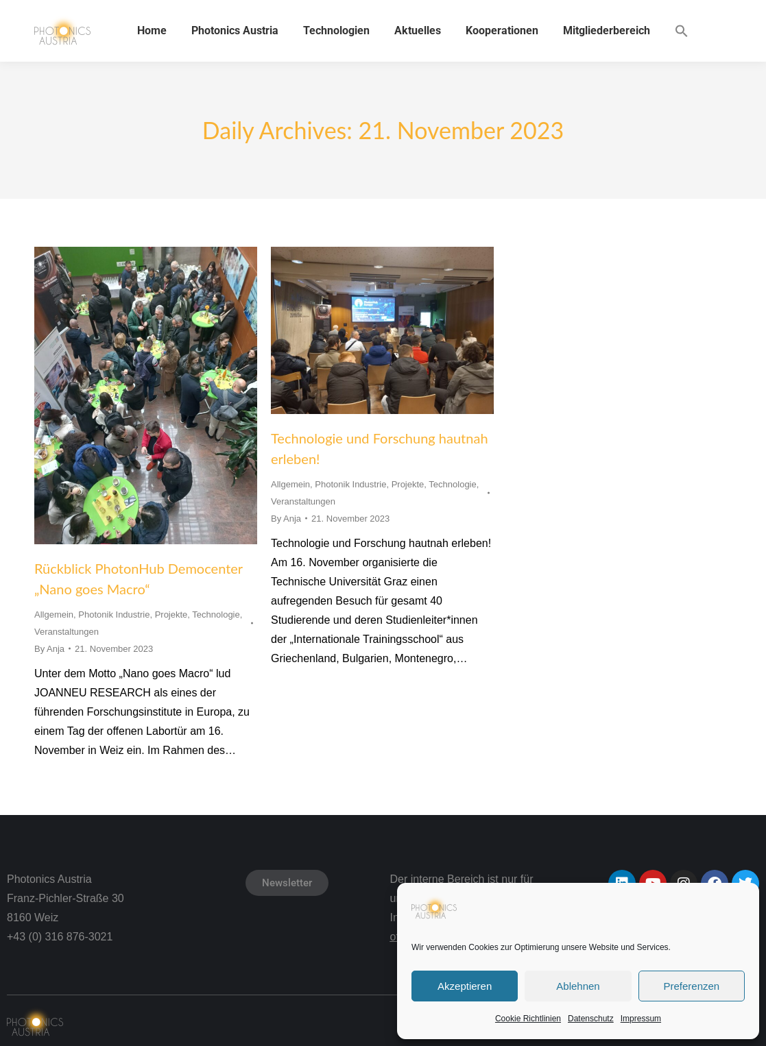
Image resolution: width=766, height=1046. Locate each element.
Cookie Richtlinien (528, 1018)
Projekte (171, 614)
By (49, 649)
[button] (681, 30)
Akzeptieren (465, 986)
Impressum (641, 1018)
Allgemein (53, 614)
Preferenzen (691, 986)
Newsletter (287, 883)
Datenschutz (591, 1018)
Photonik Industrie (113, 614)
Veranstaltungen (66, 632)
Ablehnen (577, 986)
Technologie (215, 614)
